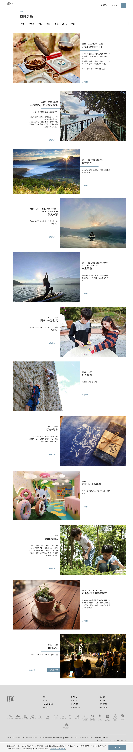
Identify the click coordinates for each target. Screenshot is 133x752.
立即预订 (104, 5)
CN (114, 5)
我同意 (117, 747)
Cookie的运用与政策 (57, 748)
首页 (21, 11)
